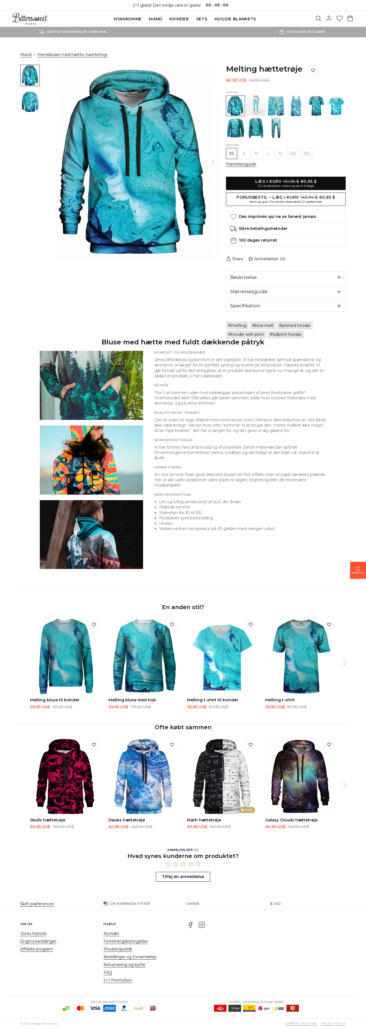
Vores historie (33, 933)
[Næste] (212, 162)
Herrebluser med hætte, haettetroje (72, 54)
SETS (201, 18)
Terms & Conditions (301, 1023)
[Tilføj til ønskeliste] (93, 624)
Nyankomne (128, 18)
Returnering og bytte (124, 964)
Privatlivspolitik (118, 949)
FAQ (108, 972)
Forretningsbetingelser (126, 941)
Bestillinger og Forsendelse (130, 956)
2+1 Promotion (118, 980)
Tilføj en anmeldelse (183, 876)
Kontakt (111, 933)
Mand (155, 18)
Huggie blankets (235, 18)
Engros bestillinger (38, 941)
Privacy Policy (333, 1023)
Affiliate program (36, 949)
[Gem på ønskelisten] (313, 70)
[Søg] (318, 19)
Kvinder (179, 18)
